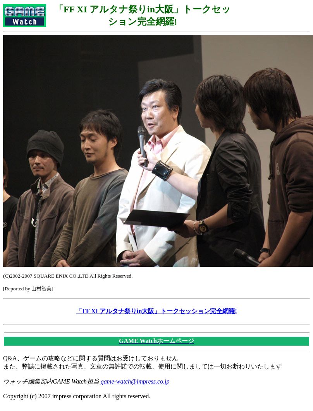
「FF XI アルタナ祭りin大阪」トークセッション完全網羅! (156, 311)
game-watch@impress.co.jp (135, 381)
